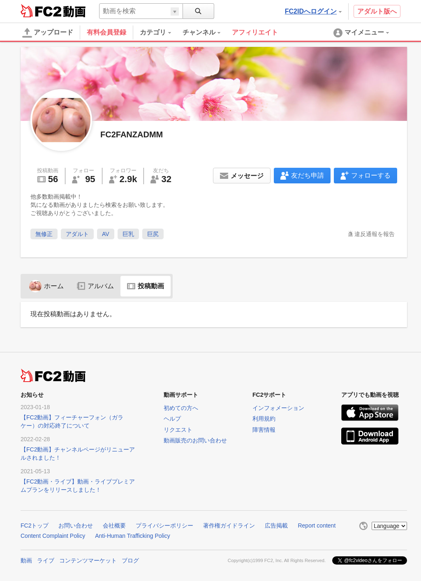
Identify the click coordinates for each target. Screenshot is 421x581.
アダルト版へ (377, 11)
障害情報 (263, 429)
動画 (26, 560)
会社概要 (114, 525)
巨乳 (128, 234)
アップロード (47, 33)
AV (105, 234)
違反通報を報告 (374, 234)
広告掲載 (276, 525)
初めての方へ (181, 408)
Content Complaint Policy (53, 535)
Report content (316, 525)
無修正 (44, 234)
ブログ (130, 560)
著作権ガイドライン (229, 525)
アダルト (77, 234)
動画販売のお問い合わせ (195, 440)
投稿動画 (145, 285)
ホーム (46, 285)
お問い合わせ (75, 525)
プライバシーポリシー (164, 525)
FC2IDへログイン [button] (313, 11)
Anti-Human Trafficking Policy (132, 535)
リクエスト (178, 429)
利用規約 (263, 418)
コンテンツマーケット (88, 560)
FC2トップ (35, 525)
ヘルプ (172, 418)
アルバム (95, 285)
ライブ (45, 560)
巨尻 (153, 234)
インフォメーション (278, 408)
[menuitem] (161, 32)
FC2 (41, 10)
